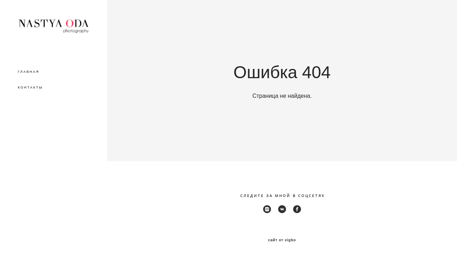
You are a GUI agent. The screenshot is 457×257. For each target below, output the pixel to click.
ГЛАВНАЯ (28, 72)
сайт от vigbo (282, 240)
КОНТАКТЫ (30, 87)
